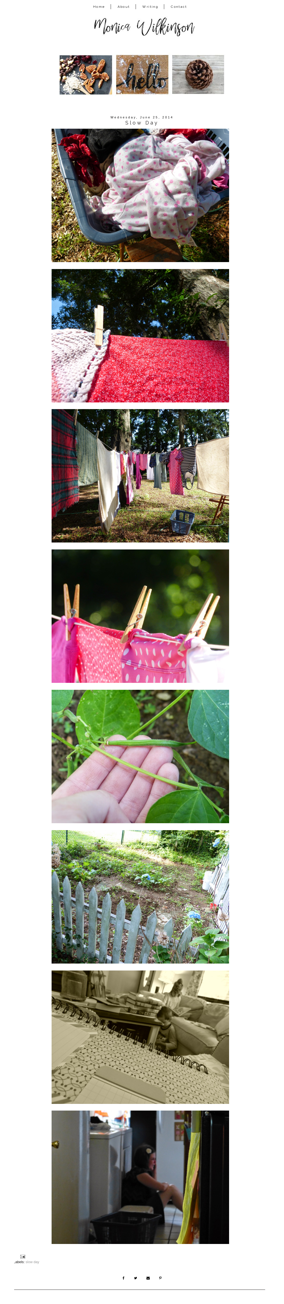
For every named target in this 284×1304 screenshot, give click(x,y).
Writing (150, 7)
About (124, 7)
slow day (32, 1262)
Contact (179, 7)
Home (99, 7)
